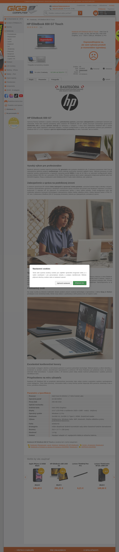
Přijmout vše (79, 283)
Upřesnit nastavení (63, 283)
